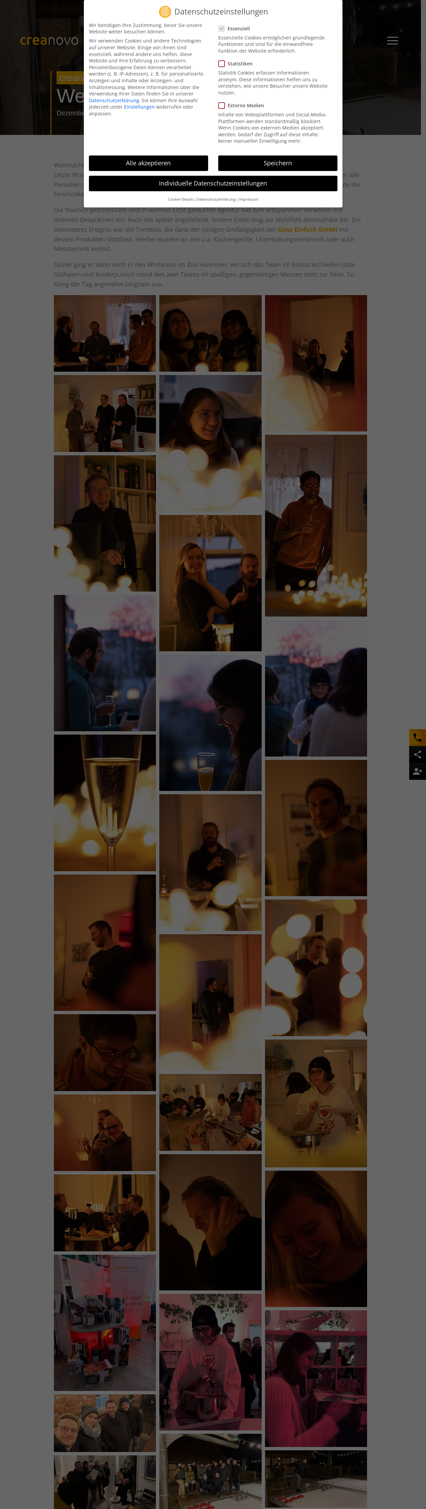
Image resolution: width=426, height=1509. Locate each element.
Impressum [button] (248, 199)
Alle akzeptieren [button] (148, 163)
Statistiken (237, 63)
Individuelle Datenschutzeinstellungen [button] (213, 183)
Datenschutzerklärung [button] (216, 199)
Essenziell (236, 28)
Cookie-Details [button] (180, 199)
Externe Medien (243, 105)
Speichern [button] (278, 163)
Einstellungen (139, 107)
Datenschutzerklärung (114, 100)
